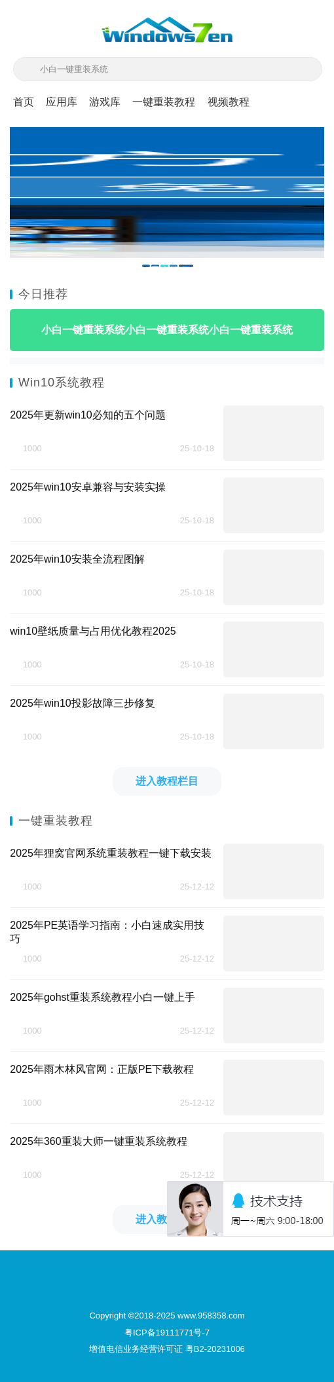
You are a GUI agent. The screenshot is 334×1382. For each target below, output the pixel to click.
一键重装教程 (163, 101)
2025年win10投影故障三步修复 (82, 703)
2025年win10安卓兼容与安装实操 (87, 487)
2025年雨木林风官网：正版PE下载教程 (102, 1069)
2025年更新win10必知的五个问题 (87, 414)
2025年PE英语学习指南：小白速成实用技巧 (107, 932)
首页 (23, 101)
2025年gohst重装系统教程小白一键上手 (102, 997)
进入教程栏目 (167, 781)
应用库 (61, 101)
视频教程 (229, 101)
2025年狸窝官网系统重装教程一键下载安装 (111, 853)
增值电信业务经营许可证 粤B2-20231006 (167, 1349)
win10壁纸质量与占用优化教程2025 (93, 631)
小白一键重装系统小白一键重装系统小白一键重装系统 (167, 329)
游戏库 (105, 101)
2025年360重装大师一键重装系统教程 (98, 1141)
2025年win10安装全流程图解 (77, 559)
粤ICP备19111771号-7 (167, 1332)
